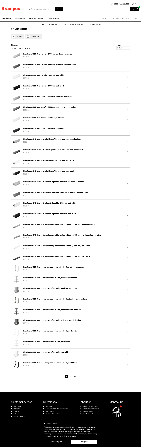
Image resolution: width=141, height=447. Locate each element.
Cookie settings (18, 416)
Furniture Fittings (20, 18)
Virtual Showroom (51, 414)
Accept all (84, 442)
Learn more (72, 436)
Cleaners (41, 18)
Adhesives (32, 18)
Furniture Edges (7, 18)
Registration (124, 4)
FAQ (14, 414)
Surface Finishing (25, 48)
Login (116, 4)
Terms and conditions (90, 409)
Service (105, 18)
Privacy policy (87, 411)
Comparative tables (53, 18)
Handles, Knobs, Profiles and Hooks (76, 24)
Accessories (33, 36)
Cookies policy (87, 414)
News (128, 18)
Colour (14, 48)
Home (42, 24)
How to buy (16, 411)
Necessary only (56, 442)
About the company (117, 18)
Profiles (17, 36)
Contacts (136, 18)
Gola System (96, 24)
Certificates (48, 411)
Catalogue (48, 406)
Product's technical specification (56, 409)
